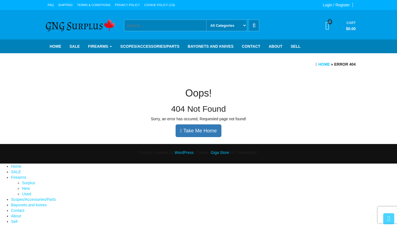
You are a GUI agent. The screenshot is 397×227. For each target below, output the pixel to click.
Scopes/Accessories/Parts (149, 46)
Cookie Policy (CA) (159, 5)
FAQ (51, 5)
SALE (74, 46)
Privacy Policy (127, 5)
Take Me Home (198, 130)
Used (26, 194)
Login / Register (336, 5)
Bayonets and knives (211, 46)
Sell (296, 46)
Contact (251, 46)
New (26, 188)
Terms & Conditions (94, 5)
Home (55, 46)
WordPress (184, 152)
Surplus (28, 183)
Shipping (65, 5)
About (275, 46)
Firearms (100, 46)
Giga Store (220, 152)
